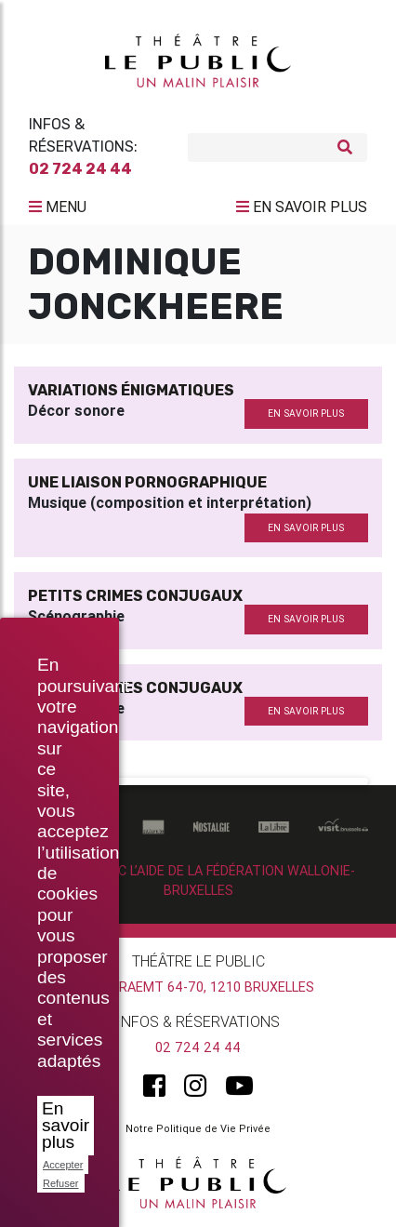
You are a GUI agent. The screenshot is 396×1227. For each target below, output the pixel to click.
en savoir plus (306, 413)
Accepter (63, 1164)
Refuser (61, 1183)
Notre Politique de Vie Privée (198, 1128)
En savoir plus (65, 1125)
